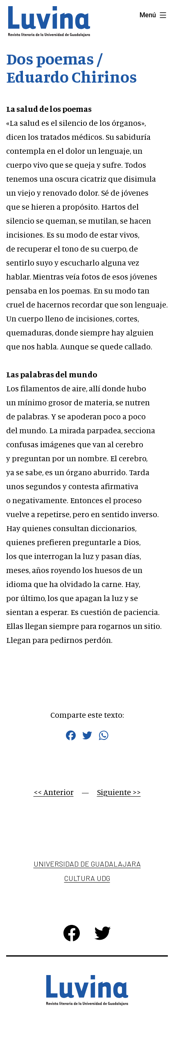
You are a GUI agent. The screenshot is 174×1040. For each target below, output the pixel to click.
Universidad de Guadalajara (87, 863)
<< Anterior (54, 792)
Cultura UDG (87, 878)
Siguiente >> (119, 792)
